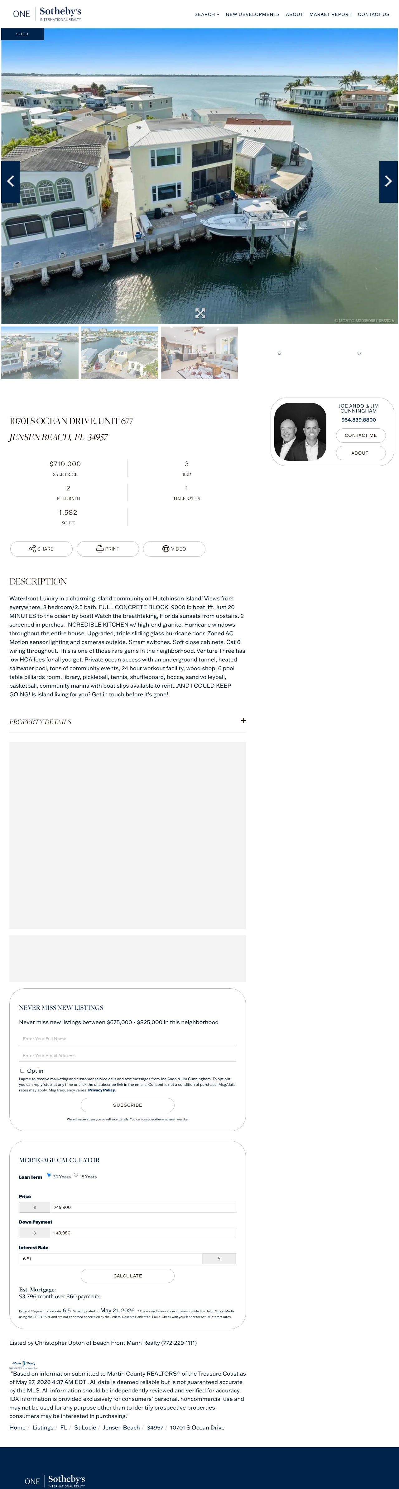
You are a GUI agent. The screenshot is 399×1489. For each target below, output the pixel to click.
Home (17, 1427)
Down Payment (35, 1222)
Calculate (127, 1276)
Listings (43, 1427)
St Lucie (85, 1427)
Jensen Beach (121, 1427)
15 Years (85, 1176)
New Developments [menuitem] (253, 14)
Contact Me (361, 435)
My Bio (361, 453)
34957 (155, 1427)
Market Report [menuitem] (331, 14)
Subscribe (127, 1105)
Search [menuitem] (205, 14)
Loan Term (30, 1177)
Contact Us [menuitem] (374, 14)
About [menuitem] (295, 14)
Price (25, 1196)
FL (63, 1427)
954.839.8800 (359, 420)
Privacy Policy (101, 1090)
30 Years (59, 1176)
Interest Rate (34, 1247)
